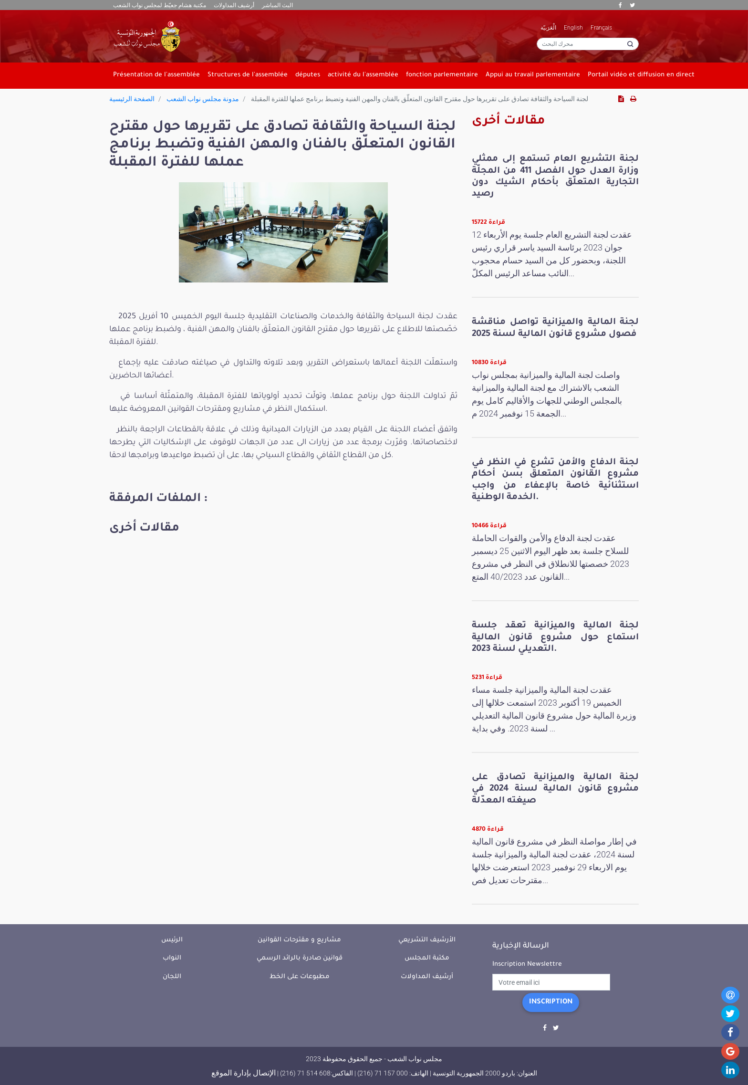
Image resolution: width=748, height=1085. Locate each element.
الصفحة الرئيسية (132, 99)
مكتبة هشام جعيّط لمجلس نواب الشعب (159, 5)
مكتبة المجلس (427, 958)
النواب (172, 958)
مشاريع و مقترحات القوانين (299, 940)
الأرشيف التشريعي (427, 940)
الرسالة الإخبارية (520, 946)
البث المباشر (277, 5)
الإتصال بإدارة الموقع (243, 1072)
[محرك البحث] (588, 44)
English (573, 27)
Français (601, 27)
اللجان (172, 977)
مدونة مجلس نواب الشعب (202, 99)
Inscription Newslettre (527, 964)
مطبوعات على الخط (300, 977)
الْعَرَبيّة (548, 27)
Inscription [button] (550, 1002)
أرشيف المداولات (234, 5)
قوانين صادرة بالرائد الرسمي (300, 958)
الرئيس (172, 940)
